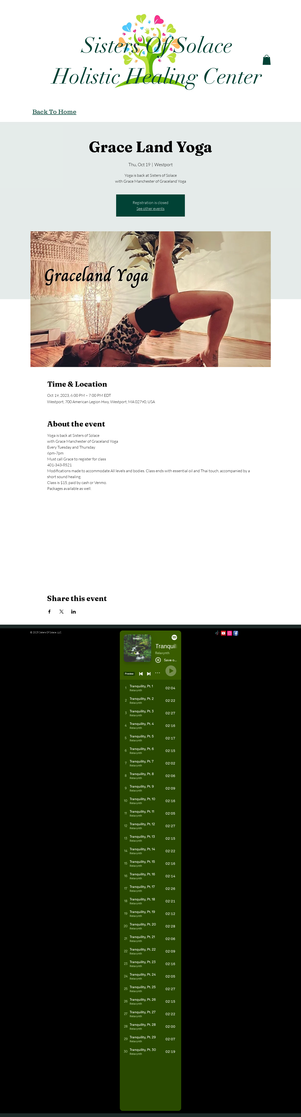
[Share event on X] (61, 612)
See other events (150, 208)
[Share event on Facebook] (49, 612)
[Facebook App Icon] (235, 633)
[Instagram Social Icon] (229, 633)
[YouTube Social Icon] (223, 633)
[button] (266, 60)
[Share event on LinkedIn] (73, 612)
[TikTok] (217, 633)
